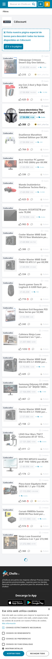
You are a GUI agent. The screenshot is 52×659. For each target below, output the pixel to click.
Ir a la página (13, 46)
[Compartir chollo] (40, 4)
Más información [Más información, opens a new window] (9, 623)
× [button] (49, 609)
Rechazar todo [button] (37, 653)
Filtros (5, 11)
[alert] (26, 632)
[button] (26, 648)
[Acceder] (47, 4)
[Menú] (4, 4)
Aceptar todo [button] (13, 653)
